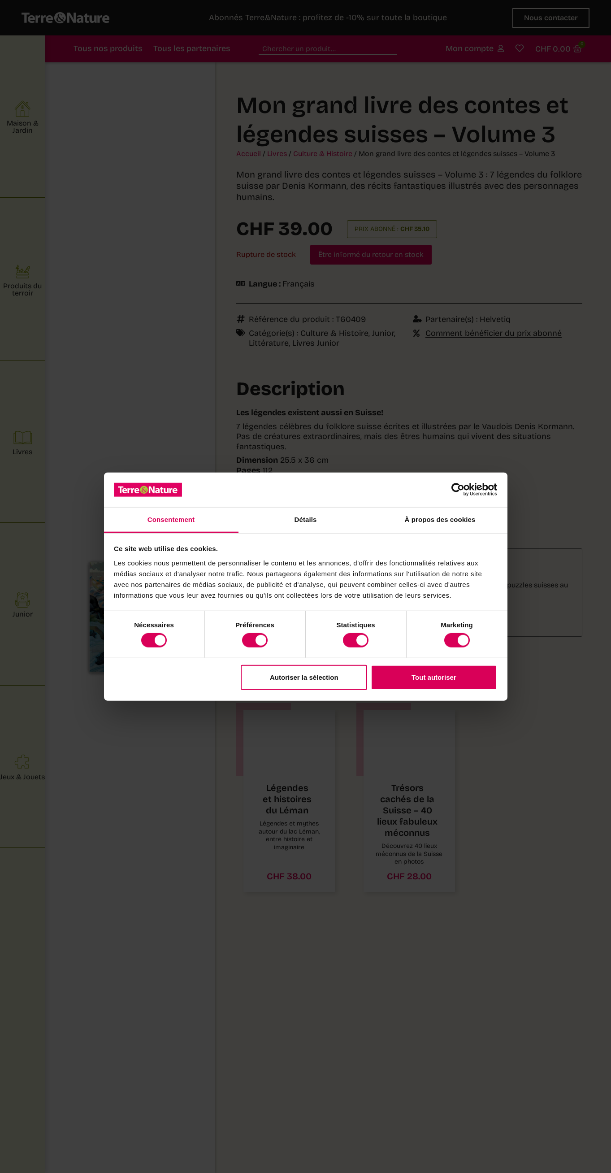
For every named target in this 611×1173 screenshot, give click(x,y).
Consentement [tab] (171, 519)
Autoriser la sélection (304, 677)
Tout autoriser (434, 677)
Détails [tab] (306, 519)
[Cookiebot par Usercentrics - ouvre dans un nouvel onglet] (458, 489)
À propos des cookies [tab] (440, 519)
